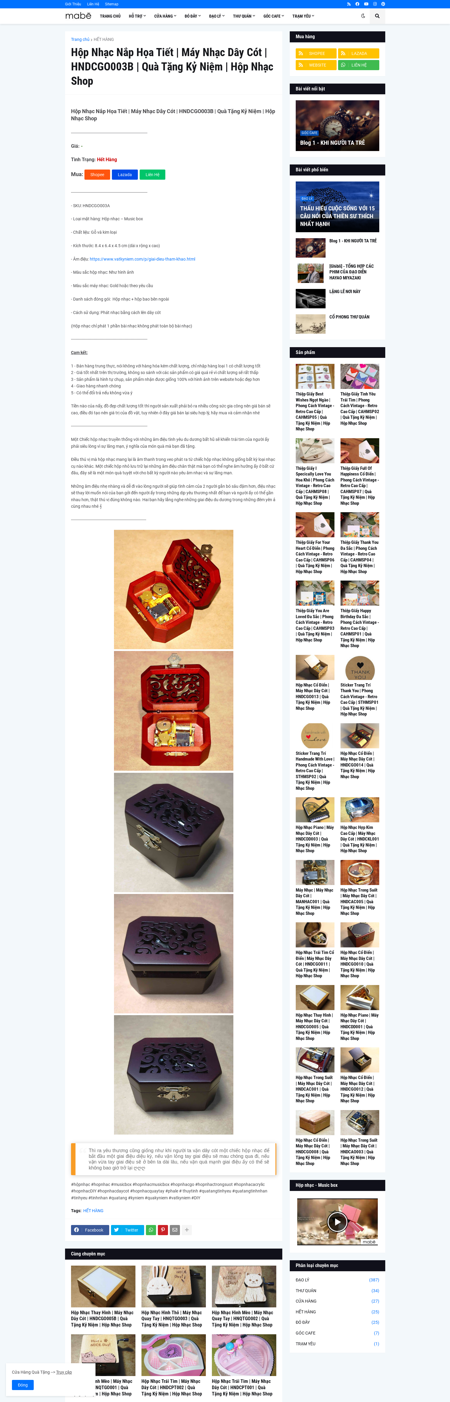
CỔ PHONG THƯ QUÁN (349, 317)
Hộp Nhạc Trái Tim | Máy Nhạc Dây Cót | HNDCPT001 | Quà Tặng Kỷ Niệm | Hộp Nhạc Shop (242, 1387)
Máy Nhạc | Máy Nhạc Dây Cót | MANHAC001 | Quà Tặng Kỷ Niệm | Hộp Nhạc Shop (314, 901)
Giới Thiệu (73, 4)
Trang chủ (80, 39)
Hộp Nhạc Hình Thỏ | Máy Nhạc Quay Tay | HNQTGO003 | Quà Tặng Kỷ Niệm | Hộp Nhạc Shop (171, 1319)
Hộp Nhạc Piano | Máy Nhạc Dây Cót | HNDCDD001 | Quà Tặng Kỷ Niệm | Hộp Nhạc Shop (359, 1026)
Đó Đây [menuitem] (191, 16)
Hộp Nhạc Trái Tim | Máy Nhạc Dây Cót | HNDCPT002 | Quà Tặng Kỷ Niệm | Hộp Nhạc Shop (171, 1387)
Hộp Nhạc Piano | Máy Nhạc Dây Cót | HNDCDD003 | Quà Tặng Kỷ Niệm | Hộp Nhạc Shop (315, 839)
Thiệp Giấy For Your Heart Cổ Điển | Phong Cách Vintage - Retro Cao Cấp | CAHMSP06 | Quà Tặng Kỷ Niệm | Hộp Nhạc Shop (315, 557)
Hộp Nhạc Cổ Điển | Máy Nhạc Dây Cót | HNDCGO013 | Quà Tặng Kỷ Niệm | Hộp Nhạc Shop (313, 696)
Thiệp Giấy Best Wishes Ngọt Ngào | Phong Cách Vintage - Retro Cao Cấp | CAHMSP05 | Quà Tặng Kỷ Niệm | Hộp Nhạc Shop (315, 411)
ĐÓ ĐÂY (337, 1323)
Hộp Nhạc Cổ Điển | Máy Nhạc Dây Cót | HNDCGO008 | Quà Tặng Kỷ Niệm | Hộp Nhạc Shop (313, 1152)
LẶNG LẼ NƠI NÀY (344, 291)
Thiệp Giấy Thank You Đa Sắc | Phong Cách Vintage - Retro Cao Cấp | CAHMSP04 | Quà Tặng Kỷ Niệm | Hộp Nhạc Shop (359, 557)
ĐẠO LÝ (337, 1280)
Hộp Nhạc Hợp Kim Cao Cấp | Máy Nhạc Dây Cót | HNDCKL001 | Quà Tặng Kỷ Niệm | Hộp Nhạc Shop (359, 839)
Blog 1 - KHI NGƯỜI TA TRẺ (332, 142)
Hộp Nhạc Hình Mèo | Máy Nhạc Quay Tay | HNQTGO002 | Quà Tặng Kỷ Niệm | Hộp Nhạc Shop (242, 1319)
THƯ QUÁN (337, 1291)
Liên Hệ (93, 4)
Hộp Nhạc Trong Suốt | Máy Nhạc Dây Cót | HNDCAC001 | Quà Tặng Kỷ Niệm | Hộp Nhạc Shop (314, 1089)
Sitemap (111, 4)
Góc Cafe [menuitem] (272, 16)
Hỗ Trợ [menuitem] (135, 16)
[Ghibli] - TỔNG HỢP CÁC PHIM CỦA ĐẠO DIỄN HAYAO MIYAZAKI (351, 272)
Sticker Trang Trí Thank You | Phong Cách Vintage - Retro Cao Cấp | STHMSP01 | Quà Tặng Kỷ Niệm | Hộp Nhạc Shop (359, 699)
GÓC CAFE (337, 1333)
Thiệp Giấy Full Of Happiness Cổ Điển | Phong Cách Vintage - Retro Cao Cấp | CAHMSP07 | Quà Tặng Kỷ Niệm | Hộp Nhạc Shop (359, 486)
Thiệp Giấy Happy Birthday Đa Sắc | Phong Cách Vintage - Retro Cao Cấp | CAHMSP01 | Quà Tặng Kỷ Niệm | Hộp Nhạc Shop (359, 628)
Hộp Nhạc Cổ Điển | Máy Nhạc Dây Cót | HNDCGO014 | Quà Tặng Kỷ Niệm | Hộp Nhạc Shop (357, 765)
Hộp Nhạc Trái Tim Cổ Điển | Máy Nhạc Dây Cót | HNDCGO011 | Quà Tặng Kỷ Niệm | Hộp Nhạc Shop (315, 964)
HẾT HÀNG (104, 39)
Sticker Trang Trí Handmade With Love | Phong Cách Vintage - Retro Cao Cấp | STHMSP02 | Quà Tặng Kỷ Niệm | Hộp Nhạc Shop (315, 771)
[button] (363, 16)
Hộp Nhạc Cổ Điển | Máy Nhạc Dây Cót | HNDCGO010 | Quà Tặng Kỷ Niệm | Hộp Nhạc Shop (357, 964)
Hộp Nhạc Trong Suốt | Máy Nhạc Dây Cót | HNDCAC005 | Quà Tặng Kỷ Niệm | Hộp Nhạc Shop (358, 901)
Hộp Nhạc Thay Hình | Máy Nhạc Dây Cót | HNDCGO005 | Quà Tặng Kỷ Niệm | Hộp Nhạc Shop (314, 1026)
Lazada (125, 174)
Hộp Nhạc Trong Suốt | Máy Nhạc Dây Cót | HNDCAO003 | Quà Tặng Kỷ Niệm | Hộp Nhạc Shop (358, 1152)
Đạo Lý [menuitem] (215, 16)
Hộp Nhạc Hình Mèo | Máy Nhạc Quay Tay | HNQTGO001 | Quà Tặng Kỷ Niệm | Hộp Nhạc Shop (101, 1387)
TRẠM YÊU (337, 1344)
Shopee (97, 174)
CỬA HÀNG (337, 1301)
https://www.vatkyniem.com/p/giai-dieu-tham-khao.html (142, 259)
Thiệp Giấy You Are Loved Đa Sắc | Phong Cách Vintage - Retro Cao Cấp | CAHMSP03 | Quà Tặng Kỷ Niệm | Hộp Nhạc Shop (315, 625)
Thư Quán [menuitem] (242, 16)
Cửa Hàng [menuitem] (163, 16)
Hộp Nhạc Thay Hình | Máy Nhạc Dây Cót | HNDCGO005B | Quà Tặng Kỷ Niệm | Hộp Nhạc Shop (102, 1319)
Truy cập (64, 1372)
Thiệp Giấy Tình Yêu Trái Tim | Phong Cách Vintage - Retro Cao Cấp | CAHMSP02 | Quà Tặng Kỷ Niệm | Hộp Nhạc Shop (359, 408)
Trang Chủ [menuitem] (110, 16)
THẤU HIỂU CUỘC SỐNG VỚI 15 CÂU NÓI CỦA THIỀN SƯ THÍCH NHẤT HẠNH (337, 216)
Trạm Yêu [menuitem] (301, 16)
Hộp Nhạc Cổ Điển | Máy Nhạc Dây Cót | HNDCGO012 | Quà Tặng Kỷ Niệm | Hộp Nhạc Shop (357, 1089)
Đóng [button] (23, 1385)
